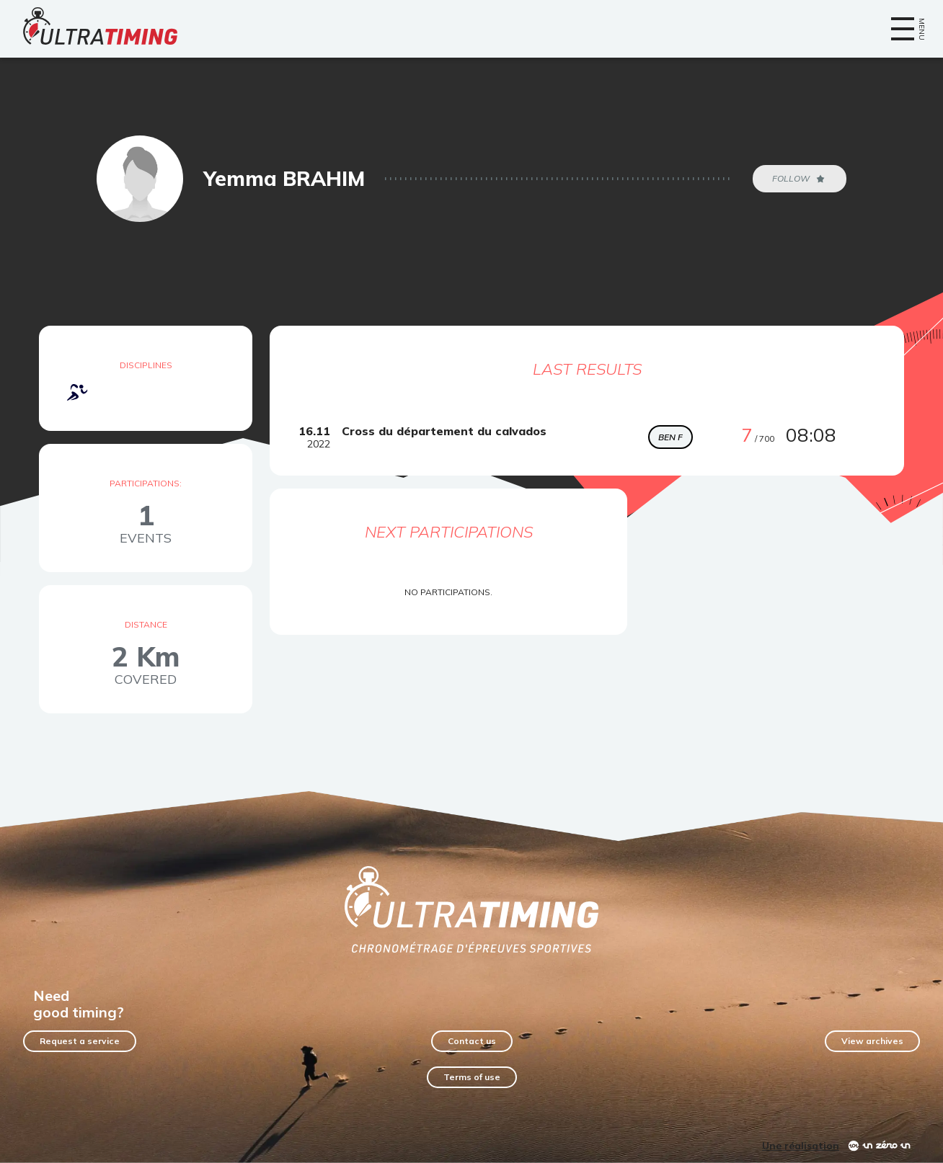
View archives (872, 1040)
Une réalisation (800, 1145)
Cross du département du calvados (444, 431)
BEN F (670, 437)
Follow (799, 178)
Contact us (472, 1040)
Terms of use (471, 1076)
